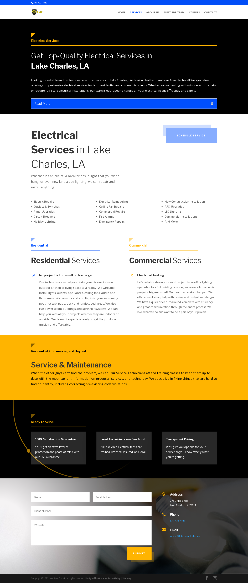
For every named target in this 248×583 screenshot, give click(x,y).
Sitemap (126, 578)
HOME (122, 12)
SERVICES (136, 12)
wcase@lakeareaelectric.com (186, 536)
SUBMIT (139, 553)
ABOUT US (152, 12)
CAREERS (194, 12)
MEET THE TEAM (174, 12)
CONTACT (210, 12)
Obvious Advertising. (109, 578)
